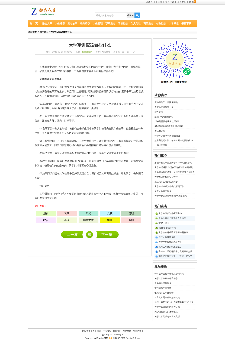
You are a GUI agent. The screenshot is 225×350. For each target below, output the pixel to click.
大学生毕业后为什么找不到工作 (169, 186)
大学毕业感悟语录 (163, 283)
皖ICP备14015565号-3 (112, 334)
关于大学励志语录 (163, 191)
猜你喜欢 (161, 95)
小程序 (149, 2)
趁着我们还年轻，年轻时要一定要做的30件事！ (175, 140)
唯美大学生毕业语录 (164, 292)
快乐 (88, 66)
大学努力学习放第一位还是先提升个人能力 (175, 172)
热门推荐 (161, 155)
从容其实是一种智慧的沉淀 (167, 297)
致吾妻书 (159, 112)
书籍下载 (186, 23)
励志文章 (47, 23)
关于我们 (96, 331)
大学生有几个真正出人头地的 (172, 218)
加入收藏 (169, 2)
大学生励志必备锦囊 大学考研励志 (171, 196)
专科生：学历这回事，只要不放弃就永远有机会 (177, 251)
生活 (101, 66)
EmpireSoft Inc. (133, 338)
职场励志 (110, 23)
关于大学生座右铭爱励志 (166, 278)
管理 (131, 213)
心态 (84, 161)
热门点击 (161, 206)
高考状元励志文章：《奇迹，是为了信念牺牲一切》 (177, 256)
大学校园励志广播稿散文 (166, 312)
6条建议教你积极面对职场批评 (169, 126)
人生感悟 (60, 23)
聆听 (67, 213)
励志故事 (72, 23)
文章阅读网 (87, 52)
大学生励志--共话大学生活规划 (107, 234)
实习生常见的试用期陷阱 (170, 246)
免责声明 (137, 331)
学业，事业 (164, 223)
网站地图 (127, 331)
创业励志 (161, 23)
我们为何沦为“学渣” (168, 227)
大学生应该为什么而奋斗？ (171, 213)
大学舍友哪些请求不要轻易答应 (173, 232)
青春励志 (123, 23)
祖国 (109, 220)
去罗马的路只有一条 (164, 107)
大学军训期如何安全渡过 (166, 177)
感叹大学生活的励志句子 (166, 181)
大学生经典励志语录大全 (170, 242)
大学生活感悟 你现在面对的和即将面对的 (174, 167)
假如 (131, 220)
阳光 (88, 213)
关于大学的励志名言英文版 (167, 316)
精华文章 (88, 220)
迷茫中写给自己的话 (164, 116)
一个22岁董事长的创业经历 (167, 135)
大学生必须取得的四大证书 (167, 307)
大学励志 (174, 23)
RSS (192, 2)
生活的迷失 (160, 131)
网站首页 (86, 331)
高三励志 (148, 23)
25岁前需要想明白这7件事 (167, 121)
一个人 (100, 193)
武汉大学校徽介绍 (167, 237)
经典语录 (85, 23)
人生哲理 (98, 23)
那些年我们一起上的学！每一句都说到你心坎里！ (175, 162)
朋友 (46, 213)
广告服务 (107, 331)
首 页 (34, 23)
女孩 (109, 213)
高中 (49, 66)
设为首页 (181, 2)
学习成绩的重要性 (163, 288)
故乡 (46, 220)
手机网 (159, 2)
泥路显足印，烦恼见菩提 (166, 102)
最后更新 (161, 266)
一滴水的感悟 (161, 145)
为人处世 (136, 23)
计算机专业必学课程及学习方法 (73, 234)
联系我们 (117, 331)
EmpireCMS (102, 338)
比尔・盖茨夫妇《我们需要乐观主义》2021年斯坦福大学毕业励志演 (175, 302)
